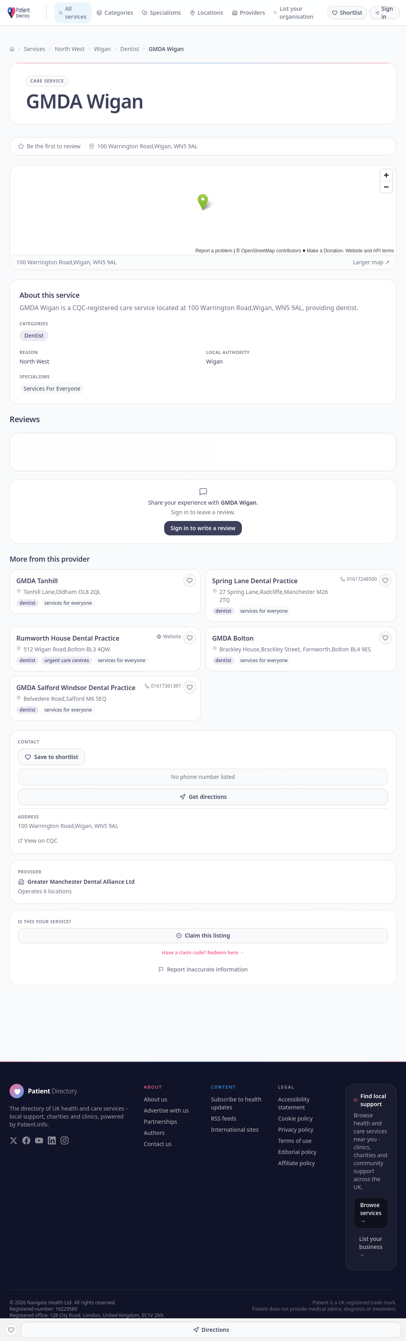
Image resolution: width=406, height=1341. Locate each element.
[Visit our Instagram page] (65, 1140)
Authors (154, 1133)
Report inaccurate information (203, 969)
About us (155, 1099)
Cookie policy (295, 1118)
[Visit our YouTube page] (39, 1140)
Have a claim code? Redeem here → (203, 952)
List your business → (370, 1246)
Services (34, 49)
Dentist (129, 49)
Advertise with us (166, 1110)
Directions (211, 1329)
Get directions (203, 796)
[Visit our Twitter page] (14, 1140)
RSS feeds (224, 1118)
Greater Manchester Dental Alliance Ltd (76, 881)
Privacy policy (296, 1129)
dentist (33, 335)
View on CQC (37, 840)
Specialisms (161, 12)
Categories (114, 12)
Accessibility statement (294, 1103)
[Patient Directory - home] (26, 13)
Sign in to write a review (203, 528)
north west (34, 361)
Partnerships (160, 1121)
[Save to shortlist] (189, 580)
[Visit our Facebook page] (26, 1140)
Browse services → (371, 1213)
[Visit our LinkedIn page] (52, 1140)
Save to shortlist (51, 757)
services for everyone (52, 388)
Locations (206, 12)
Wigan (102, 49)
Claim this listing (203, 935)
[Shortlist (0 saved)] (347, 12)
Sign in (384, 12)
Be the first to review (49, 146)
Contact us (158, 1144)
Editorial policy (297, 1152)
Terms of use (295, 1140)
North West (69, 49)
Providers (248, 12)
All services (72, 12)
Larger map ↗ (371, 262)
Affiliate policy (296, 1163)
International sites (235, 1129)
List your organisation (294, 12)
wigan (214, 361)
